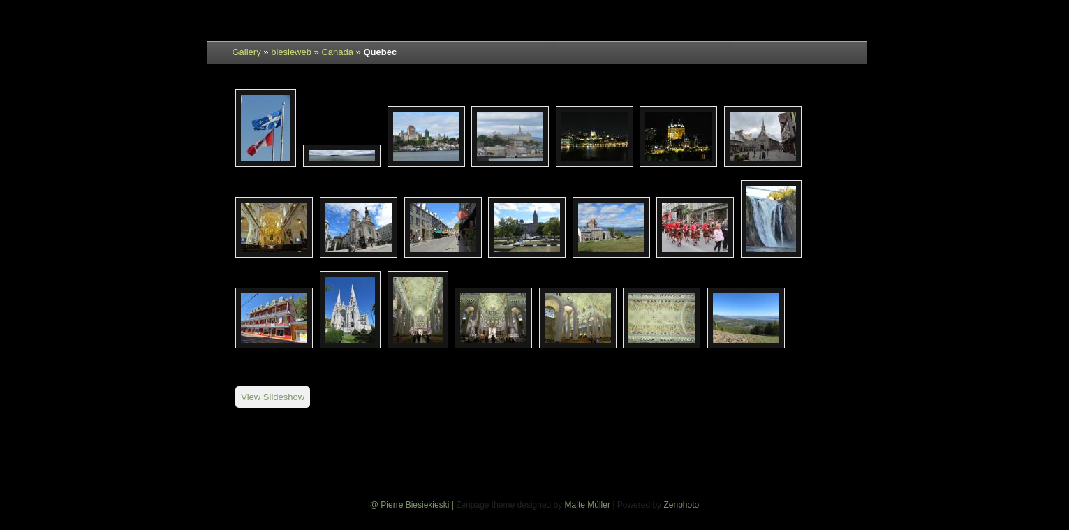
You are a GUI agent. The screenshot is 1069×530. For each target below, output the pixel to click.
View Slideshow (272, 397)
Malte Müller (587, 505)
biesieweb (291, 52)
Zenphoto (681, 505)
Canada (337, 52)
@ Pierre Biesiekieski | (413, 505)
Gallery (247, 52)
